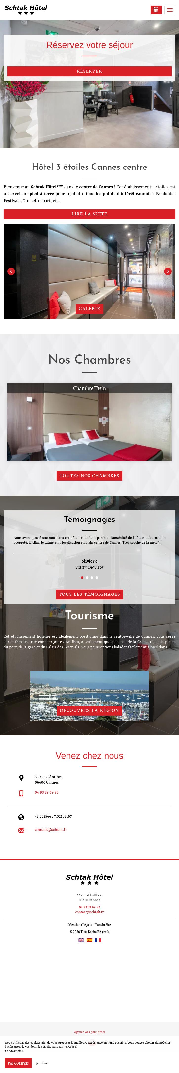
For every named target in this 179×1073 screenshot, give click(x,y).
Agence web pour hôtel (89, 1032)
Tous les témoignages (89, 594)
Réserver (89, 71)
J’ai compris (18, 1063)
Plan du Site (103, 924)
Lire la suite (90, 214)
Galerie (89, 308)
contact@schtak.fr (51, 830)
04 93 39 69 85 (47, 792)
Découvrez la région (89, 710)
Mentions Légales (80, 924)
